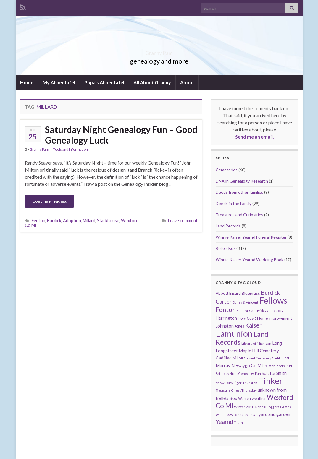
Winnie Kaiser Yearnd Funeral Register (251, 237)
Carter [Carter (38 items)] (224, 301)
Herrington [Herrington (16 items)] (226, 317)
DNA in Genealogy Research (242, 180)
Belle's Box (225, 248)
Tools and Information (70, 149)
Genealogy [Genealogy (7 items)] (275, 310)
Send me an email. (254, 136)
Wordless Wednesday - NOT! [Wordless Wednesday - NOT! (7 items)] (237, 414)
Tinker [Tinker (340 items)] (270, 381)
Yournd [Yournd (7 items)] (239, 422)
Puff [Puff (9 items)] (289, 366)
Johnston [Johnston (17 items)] (225, 325)
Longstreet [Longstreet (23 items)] (227, 350)
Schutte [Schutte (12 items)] (268, 373)
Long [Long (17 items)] (277, 343)
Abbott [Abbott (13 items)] (222, 293)
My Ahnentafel (59, 82)
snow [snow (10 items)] (220, 382)
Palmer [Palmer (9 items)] (269, 366)
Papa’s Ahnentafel (104, 82)
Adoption (72, 220)
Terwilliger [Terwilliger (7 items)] (233, 383)
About (187, 82)
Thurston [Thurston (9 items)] (250, 382)
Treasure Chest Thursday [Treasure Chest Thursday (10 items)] (236, 390)
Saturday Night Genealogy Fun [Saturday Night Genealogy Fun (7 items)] (238, 373)
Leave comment (183, 220)
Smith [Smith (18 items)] (281, 373)
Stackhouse (108, 220)
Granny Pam (159, 51)
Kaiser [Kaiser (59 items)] (253, 325)
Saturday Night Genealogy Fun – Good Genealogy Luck (121, 134)
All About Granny (152, 82)
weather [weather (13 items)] (259, 398)
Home (26, 82)
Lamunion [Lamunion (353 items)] (234, 333)
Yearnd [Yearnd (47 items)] (224, 421)
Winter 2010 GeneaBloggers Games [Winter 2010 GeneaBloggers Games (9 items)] (262, 407)
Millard (89, 220)
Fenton (38, 220)
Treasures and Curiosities (239, 214)
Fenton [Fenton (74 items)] (226, 309)
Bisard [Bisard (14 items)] (235, 293)
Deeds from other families (239, 192)
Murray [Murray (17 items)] (223, 365)
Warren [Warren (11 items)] (244, 398)
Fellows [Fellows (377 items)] (273, 300)
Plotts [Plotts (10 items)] (280, 366)
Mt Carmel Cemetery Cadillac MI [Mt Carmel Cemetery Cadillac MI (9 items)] (264, 358)
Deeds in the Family (233, 203)
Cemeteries (227, 169)
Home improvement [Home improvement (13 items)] (274, 318)
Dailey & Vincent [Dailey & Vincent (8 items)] (245, 302)
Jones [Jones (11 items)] (239, 326)
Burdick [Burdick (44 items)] (270, 292)
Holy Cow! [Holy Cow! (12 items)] (247, 318)
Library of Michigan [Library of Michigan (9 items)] (256, 343)
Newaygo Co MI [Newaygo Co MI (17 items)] (247, 365)
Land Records (228, 225)
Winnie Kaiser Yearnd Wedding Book (249, 259)
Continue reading (49, 201)
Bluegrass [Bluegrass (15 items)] (251, 293)
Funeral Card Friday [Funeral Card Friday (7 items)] (251, 310)
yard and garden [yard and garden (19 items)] (274, 414)
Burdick (54, 220)
